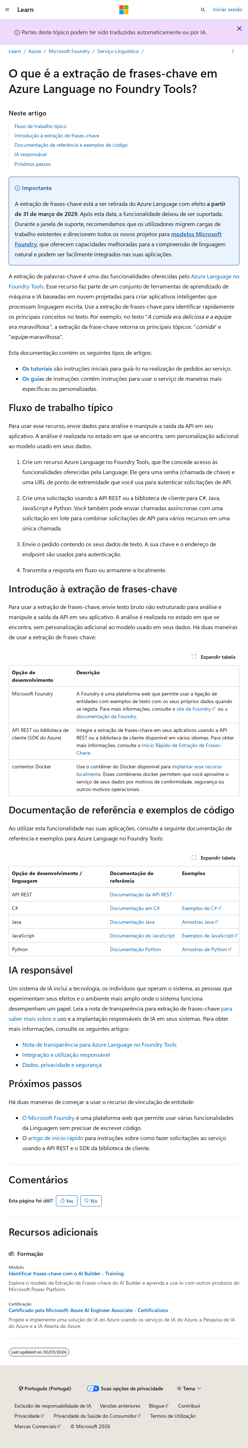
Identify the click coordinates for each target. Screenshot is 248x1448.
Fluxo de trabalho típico (40, 126)
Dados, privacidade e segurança (62, 1064)
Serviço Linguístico (118, 51)
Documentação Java (132, 921)
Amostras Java (198, 921)
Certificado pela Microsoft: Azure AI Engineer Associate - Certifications (88, 1310)
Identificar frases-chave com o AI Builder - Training (66, 1273)
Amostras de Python (204, 949)
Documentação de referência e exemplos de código (71, 144)
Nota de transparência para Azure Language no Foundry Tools (99, 1044)
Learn (15, 51)
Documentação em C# (135, 908)
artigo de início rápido (55, 1138)
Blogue (156, 1405)
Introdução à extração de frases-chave (56, 135)
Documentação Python (135, 949)
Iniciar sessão (227, 9)
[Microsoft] (124, 9)
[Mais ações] (233, 51)
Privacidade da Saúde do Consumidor (95, 1415)
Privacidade (27, 1415)
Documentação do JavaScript (142, 935)
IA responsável (30, 154)
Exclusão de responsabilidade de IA (52, 1405)
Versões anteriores (120, 1405)
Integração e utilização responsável (66, 1054)
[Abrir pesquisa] (203, 9)
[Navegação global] (7, 9)
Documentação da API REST (141, 894)
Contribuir (189, 1405)
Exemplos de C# (199, 908)
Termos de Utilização (173, 1415)
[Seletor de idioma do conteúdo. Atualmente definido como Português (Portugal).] (45, 1388)
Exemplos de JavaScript (207, 935)
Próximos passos (32, 163)
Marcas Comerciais (35, 1426)
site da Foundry (194, 708)
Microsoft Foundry (69, 51)
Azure (34, 51)
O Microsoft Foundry (48, 1117)
